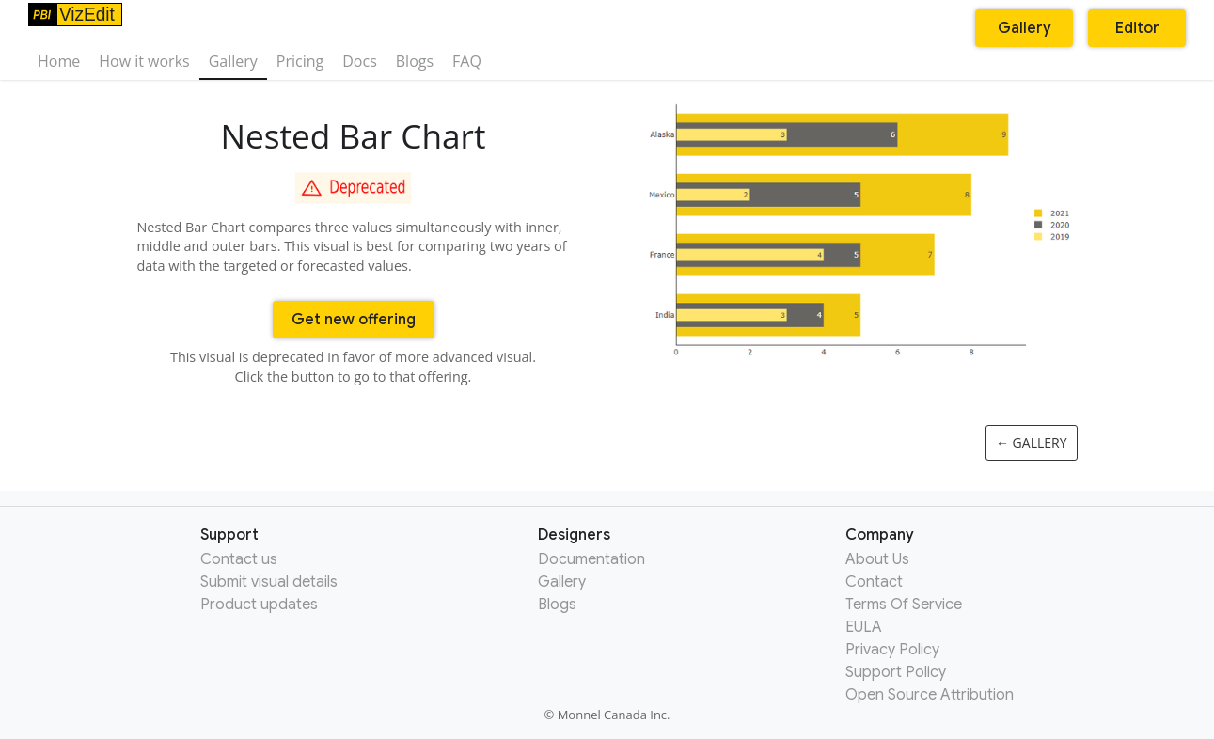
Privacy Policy (892, 649)
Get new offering (354, 319)
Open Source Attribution (929, 694)
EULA (863, 627)
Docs (359, 61)
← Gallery (1031, 442)
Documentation (591, 559)
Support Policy (895, 672)
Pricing (299, 61)
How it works (144, 61)
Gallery (233, 61)
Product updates (259, 604)
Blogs (415, 61)
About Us (877, 559)
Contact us (238, 559)
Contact (874, 582)
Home (59, 61)
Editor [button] (1137, 28)
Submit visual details (269, 582)
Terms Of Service (903, 604)
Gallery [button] (1024, 28)
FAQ (466, 61)
